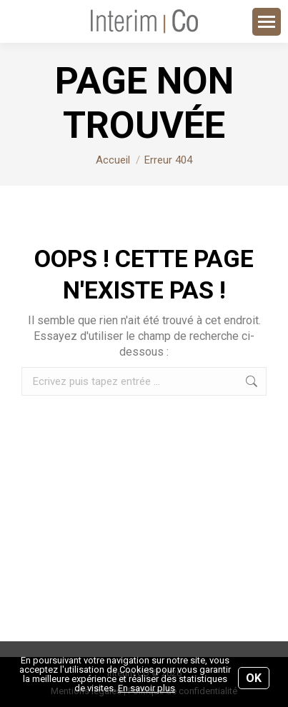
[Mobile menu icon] (266, 22)
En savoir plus (146, 688)
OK (254, 678)
